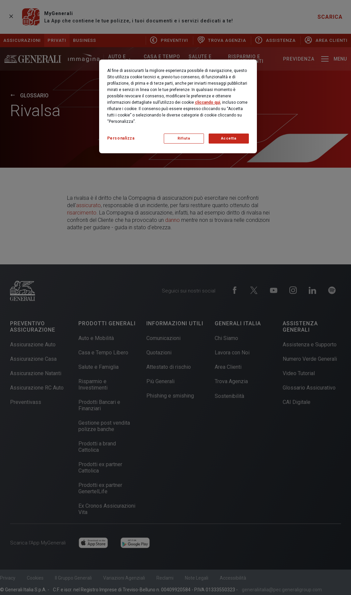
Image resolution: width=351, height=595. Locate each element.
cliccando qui (207, 102)
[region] (178, 106)
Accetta (228, 138)
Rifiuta (184, 138)
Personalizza (121, 138)
